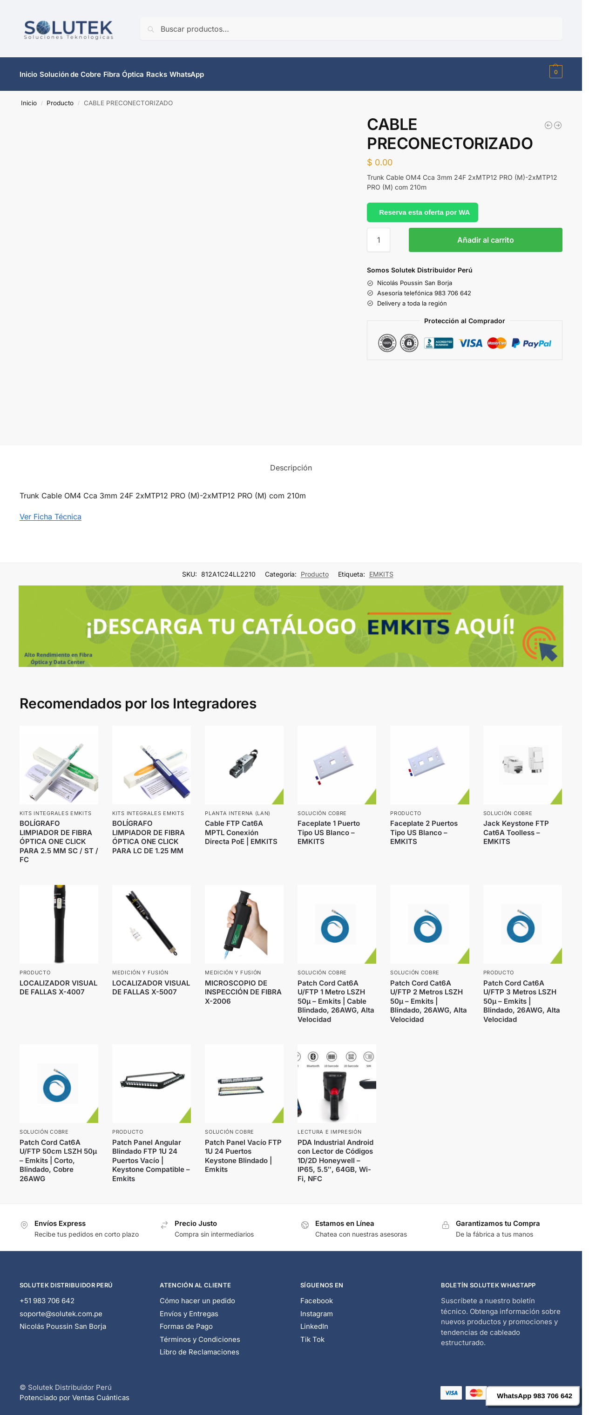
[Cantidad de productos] (378, 235)
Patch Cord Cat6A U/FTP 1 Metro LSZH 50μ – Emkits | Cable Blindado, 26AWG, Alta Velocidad (336, 995)
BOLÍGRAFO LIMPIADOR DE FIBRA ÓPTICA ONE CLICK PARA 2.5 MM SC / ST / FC (59, 836)
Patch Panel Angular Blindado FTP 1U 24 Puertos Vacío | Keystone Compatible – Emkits (151, 1154)
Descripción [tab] (291, 462)
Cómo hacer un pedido (197, 1295)
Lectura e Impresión (329, 1126)
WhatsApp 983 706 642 (534, 1396)
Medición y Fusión (140, 967)
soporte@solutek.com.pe (61, 1308)
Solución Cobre (322, 808)
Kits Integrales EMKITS (55, 808)
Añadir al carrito (485, 234)
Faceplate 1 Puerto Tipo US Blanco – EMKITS (329, 827)
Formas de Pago (186, 1321)
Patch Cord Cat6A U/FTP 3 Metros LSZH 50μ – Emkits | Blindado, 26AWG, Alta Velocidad (521, 995)
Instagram (316, 1308)
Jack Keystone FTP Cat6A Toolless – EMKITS (516, 827)
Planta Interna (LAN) (238, 808)
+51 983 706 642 (47, 1295)
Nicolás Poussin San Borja (63, 1321)
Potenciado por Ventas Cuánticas (74, 1392)
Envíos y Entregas (189, 1308)
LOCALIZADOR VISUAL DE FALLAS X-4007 (58, 982)
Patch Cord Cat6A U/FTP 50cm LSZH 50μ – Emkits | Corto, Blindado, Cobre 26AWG (58, 1154)
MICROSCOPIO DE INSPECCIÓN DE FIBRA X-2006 (243, 986)
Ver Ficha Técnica (50, 511)
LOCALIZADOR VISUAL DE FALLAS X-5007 (151, 982)
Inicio (29, 98)
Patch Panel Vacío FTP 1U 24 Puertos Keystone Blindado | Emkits (243, 1150)
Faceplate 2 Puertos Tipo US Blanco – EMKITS (424, 827)
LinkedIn (314, 1321)
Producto (60, 98)
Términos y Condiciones (200, 1334)
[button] (554, 72)
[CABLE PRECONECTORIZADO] (557, 120)
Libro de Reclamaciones (199, 1346)
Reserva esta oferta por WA (424, 207)
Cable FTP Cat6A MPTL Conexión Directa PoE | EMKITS (241, 827)
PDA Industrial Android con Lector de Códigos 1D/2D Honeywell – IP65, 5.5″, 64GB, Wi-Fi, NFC (335, 1154)
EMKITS (381, 569)
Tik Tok (312, 1334)
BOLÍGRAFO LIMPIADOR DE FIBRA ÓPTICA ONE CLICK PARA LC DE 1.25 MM (148, 832)
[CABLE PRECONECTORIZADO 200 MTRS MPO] (548, 120)
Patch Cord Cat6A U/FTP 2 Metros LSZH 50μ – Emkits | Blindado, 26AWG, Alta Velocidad (428, 995)
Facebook (316, 1295)
